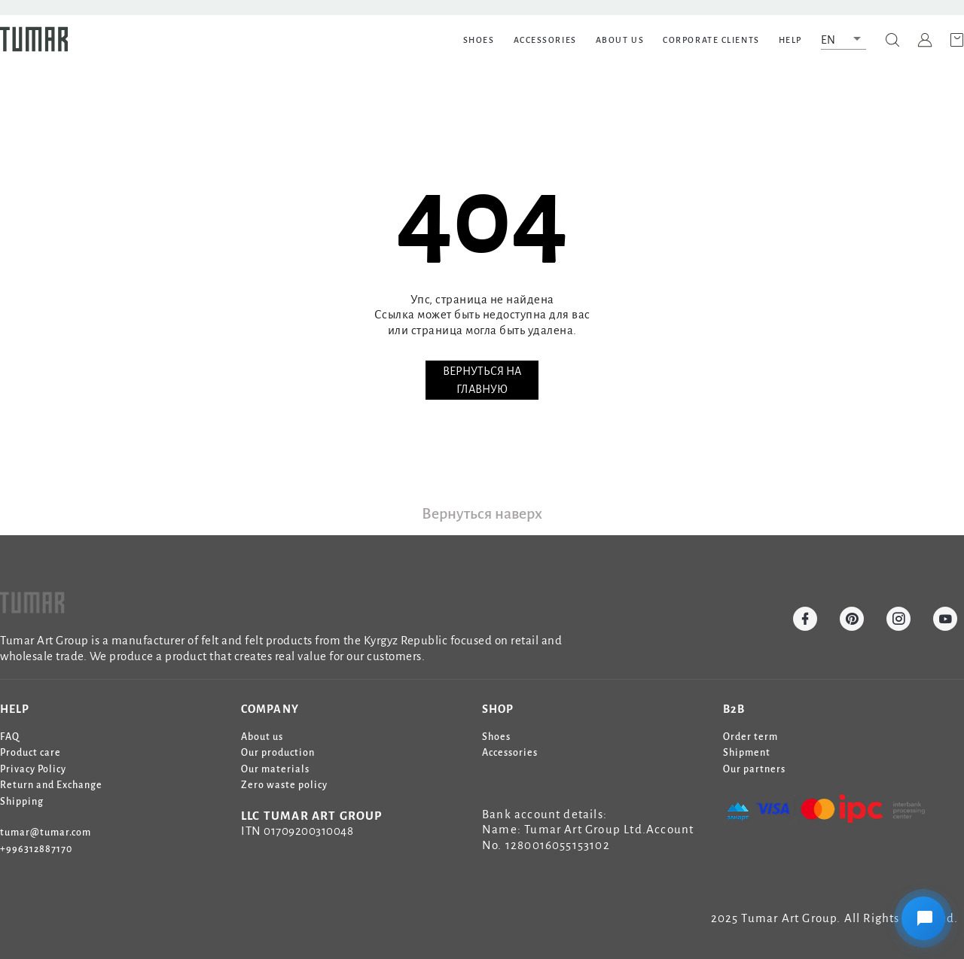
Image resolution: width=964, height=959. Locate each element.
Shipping (22, 801)
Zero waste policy (284, 785)
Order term (750, 737)
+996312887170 (36, 849)
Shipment (746, 752)
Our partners (754, 769)
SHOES (479, 39)
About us (262, 737)
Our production (278, 752)
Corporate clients (711, 39)
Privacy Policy (33, 769)
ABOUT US (620, 39)
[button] (843, 39)
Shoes (496, 737)
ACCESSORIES (545, 39)
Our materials (275, 769)
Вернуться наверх (482, 513)
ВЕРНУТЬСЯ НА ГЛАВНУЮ (482, 380)
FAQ (10, 737)
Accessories (510, 752)
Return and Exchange (51, 785)
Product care (30, 752)
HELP (790, 39)
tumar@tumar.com (45, 832)
